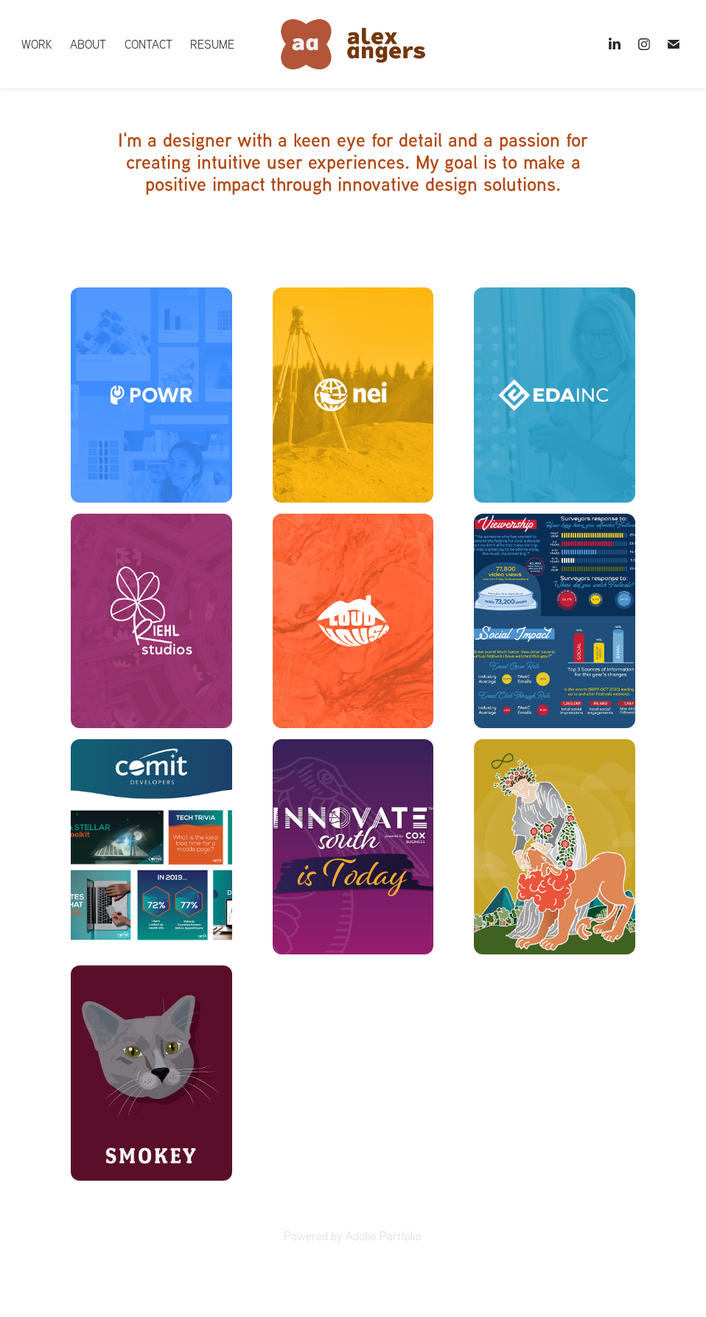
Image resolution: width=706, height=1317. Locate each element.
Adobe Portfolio (384, 1236)
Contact (148, 44)
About (88, 44)
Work (36, 44)
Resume (212, 44)
